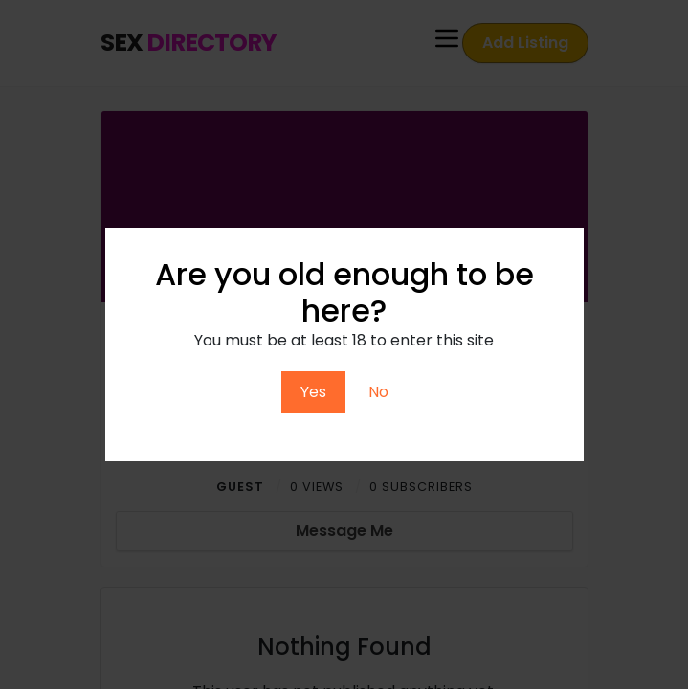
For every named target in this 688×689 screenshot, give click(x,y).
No (378, 392)
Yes (313, 392)
